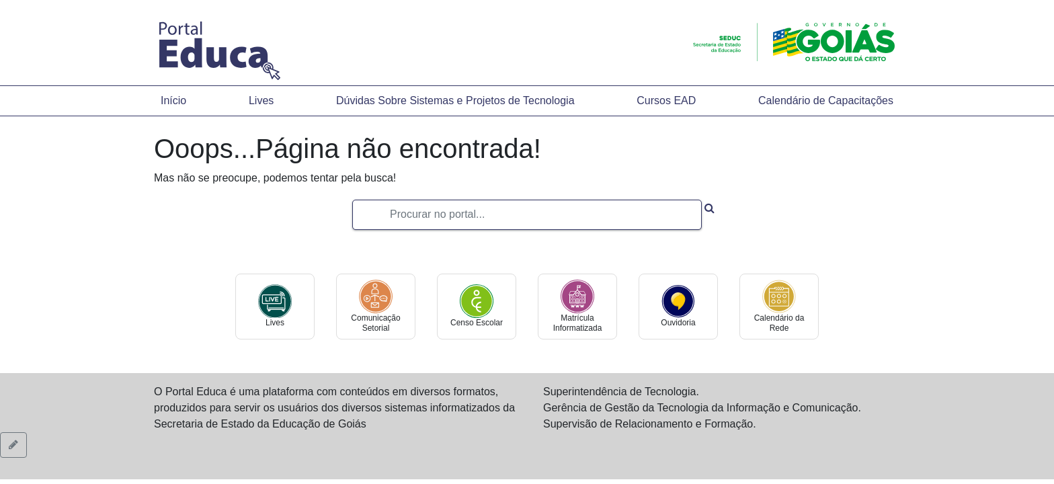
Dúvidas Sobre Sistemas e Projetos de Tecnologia (455, 100)
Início (173, 100)
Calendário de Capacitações (825, 100)
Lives (261, 100)
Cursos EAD (666, 100)
